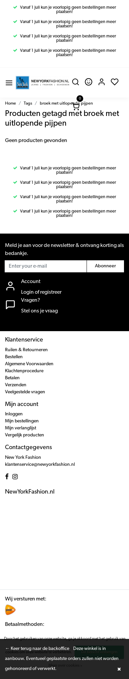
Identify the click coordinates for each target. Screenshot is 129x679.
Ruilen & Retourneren (26, 350)
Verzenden (15, 385)
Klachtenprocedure (24, 371)
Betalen (12, 378)
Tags (28, 103)
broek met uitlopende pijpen (66, 103)
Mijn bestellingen (22, 421)
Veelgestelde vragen (25, 392)
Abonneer (105, 266)
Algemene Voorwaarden (29, 364)
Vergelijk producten (24, 435)
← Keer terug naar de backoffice (37, 648)
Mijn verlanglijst (20, 428)
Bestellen (14, 357)
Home (10, 103)
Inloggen (14, 414)
